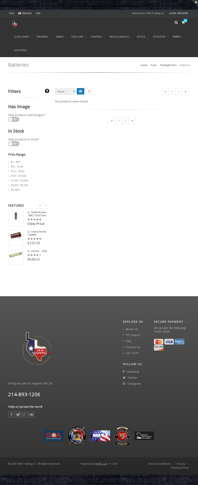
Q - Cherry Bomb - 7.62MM (37, 234)
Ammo (60, 37)
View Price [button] (35, 224)
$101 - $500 (17, 172)
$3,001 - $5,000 (19, 186)
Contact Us (131, 348)
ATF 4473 (131, 354)
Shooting (20, 51)
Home (144, 66)
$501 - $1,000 (18, 176)
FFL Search (131, 336)
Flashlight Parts (168, 66)
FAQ (11, 13)
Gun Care (77, 37)
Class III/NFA (21, 37)
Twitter (130, 378)
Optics (141, 37)
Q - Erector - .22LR (37, 251)
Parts (176, 37)
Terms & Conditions (159, 464)
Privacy (181, 464)
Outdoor (159, 37)
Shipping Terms (180, 468)
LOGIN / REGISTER (178, 13)
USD (38, 13)
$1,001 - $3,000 (19, 181)
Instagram (132, 384)
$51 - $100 (17, 167)
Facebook (131, 372)
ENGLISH (25, 13)
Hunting (96, 37)
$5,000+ (15, 190)
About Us (130, 330)
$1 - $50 (15, 162)
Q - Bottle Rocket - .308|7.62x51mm (37, 215)
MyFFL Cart (101, 464)
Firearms (42, 37)
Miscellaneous (119, 37)
